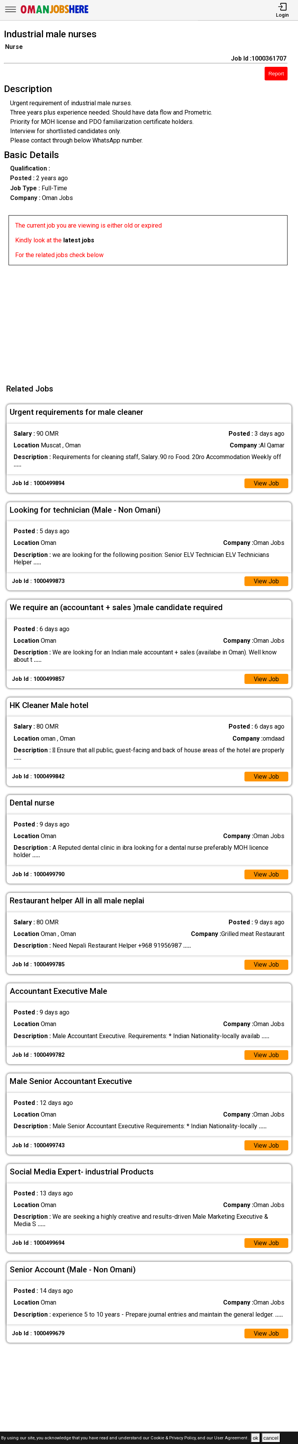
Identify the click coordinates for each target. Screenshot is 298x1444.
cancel (271, 1438)
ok (255, 1438)
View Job (266, 483)
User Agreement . (231, 1438)
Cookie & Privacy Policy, (174, 1438)
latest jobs (78, 240)
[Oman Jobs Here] (55, 13)
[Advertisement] (151, 319)
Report (276, 74)
